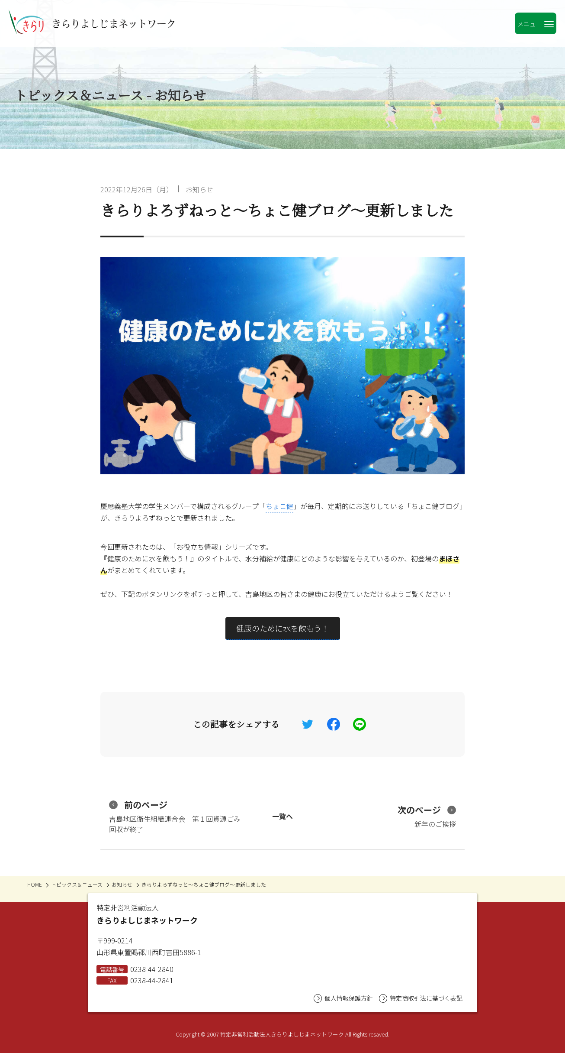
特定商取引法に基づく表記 (420, 998)
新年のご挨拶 (427, 816)
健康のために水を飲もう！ (282, 628)
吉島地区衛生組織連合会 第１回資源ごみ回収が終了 (175, 816)
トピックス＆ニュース (77, 884)
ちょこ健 (279, 506)
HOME (34, 884)
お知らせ (199, 189)
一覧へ (282, 816)
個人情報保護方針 (343, 998)
